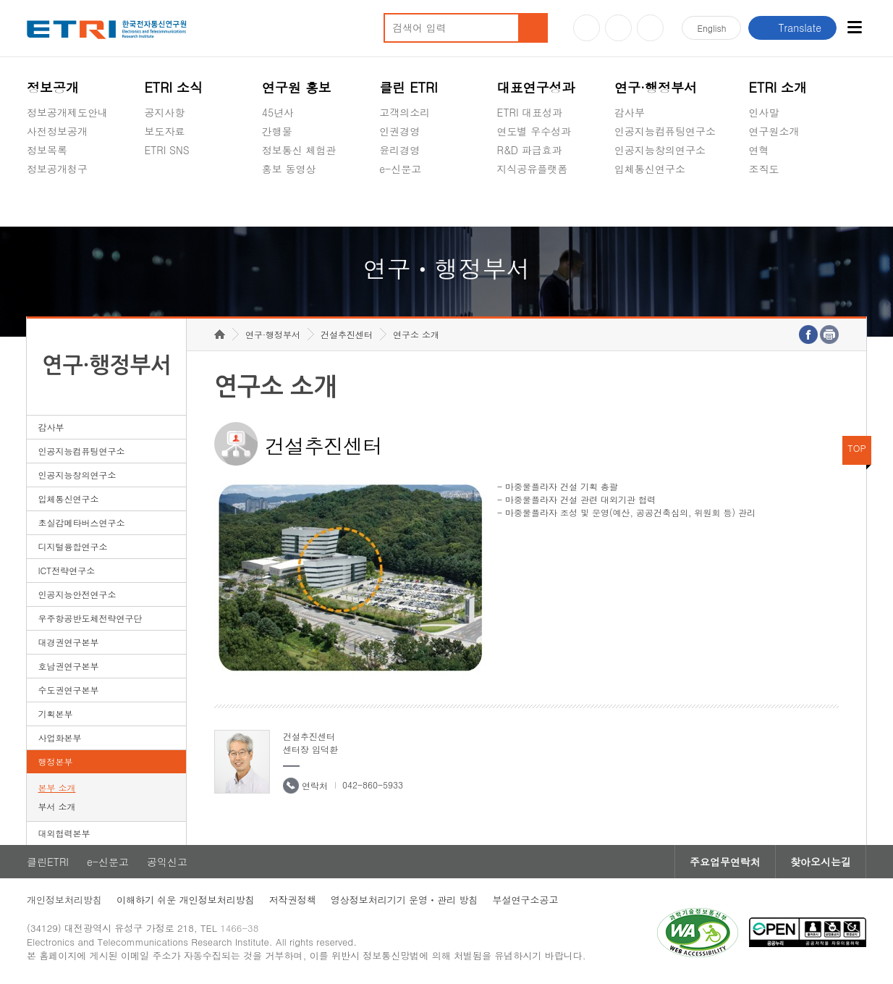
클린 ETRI (408, 87)
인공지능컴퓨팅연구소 (665, 131)
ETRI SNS (166, 150)
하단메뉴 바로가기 (0, 0)
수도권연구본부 (68, 690)
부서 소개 (56, 806)
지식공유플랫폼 (532, 168)
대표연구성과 (536, 87)
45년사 (278, 112)
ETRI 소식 (173, 87)
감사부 (629, 112)
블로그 (618, 27)
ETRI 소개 (778, 87)
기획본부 (55, 713)
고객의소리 (404, 112)
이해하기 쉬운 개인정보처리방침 (186, 900)
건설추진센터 (347, 334)
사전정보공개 (57, 131)
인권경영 (399, 131)
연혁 (759, 150)
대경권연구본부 (68, 642)
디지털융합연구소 (72, 546)
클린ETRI (48, 861)
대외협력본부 (64, 833)
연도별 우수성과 (534, 131)
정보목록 (47, 150)
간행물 (277, 131)
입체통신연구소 (649, 168)
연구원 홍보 (296, 87)
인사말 (764, 112)
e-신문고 (400, 168)
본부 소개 (56, 787)
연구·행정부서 (655, 87)
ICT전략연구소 (66, 570)
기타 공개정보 (781, 202)
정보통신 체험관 (299, 150)
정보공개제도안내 (67, 112)
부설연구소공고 (525, 900)
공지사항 (164, 112)
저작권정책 (292, 900)
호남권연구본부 (68, 666)
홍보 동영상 (289, 168)
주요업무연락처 (725, 861)
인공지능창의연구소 (660, 150)
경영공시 (47, 202)
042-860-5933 (372, 784)
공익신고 (399, 202)
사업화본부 (59, 737)
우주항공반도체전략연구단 (90, 618)
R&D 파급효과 (529, 150)
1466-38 (239, 928)
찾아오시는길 (820, 861)
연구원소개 (774, 131)
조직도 (764, 168)
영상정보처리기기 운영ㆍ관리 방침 (404, 900)
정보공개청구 (57, 168)
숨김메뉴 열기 (34, 186)
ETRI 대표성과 (530, 112)
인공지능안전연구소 (77, 594)
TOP (856, 448)
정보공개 (53, 87)
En (711, 28)
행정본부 (55, 761)
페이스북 (650, 27)
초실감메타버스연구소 (665, 202)
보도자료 (164, 131)
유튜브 (586, 27)
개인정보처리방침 (64, 900)
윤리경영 (399, 150)
